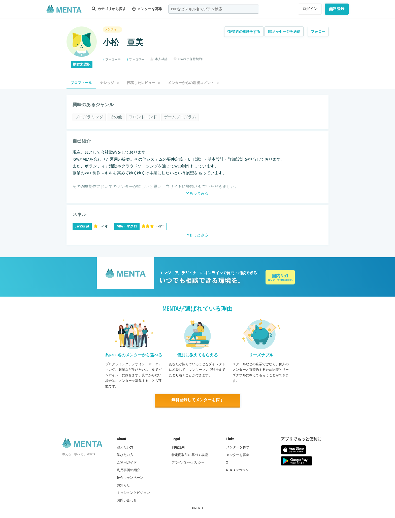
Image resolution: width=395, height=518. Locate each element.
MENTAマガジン (237, 470)
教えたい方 (125, 447)
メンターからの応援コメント (193, 83)
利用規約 (178, 447)
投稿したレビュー (143, 83)
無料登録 (336, 9)
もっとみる (197, 193)
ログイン (310, 9)
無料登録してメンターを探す (197, 400)
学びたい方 (125, 454)
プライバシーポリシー (188, 462)
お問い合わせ (127, 500)
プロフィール (81, 83)
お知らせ (123, 485)
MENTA (199, 507)
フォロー (318, 32)
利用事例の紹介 (128, 470)
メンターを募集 (147, 9)
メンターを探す (237, 447)
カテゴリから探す (109, 9)
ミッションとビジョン (133, 492)
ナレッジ (109, 83)
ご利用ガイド (127, 462)
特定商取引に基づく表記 (190, 454)
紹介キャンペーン (130, 477)
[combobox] (213, 9)
